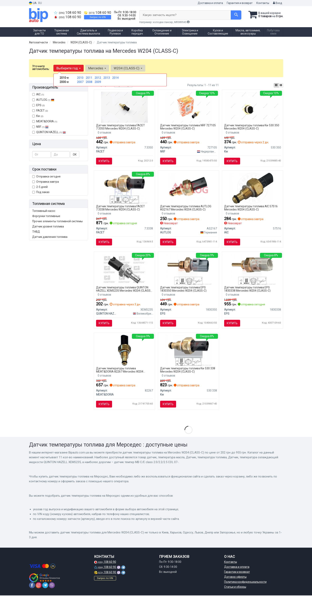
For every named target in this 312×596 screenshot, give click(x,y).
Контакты (262, 3)
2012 (98, 77)
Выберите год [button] (68, 68)
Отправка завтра (45, 181)
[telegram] (45, 586)
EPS (38, 105)
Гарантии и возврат (237, 572)
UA (33, 3)
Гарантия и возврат (240, 3)
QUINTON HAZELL (49, 132)
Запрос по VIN (97, 17)
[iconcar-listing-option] (280, 85)
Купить (104, 161)
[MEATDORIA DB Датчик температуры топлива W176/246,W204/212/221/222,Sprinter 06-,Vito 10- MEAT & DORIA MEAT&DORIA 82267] (124, 350)
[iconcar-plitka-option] (276, 85)
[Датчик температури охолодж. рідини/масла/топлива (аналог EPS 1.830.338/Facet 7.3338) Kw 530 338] (188, 350)
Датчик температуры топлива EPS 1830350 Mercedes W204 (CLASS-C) (183, 289)
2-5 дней (40, 186)
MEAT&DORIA (44, 121)
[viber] (52, 586)
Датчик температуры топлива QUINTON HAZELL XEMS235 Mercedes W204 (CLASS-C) (123, 289)
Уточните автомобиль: (41, 67)
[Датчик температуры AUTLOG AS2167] (188, 188)
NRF (40, 126)
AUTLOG (43, 99)
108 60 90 (67, 13)
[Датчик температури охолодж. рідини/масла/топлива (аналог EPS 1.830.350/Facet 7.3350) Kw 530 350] (252, 107)
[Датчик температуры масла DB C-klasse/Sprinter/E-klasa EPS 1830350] (188, 269)
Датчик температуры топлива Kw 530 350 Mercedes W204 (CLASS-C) (251, 127)
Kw (37, 116)
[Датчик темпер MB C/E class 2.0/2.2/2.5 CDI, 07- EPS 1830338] (252, 269)
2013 (106, 77)
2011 (89, 77)
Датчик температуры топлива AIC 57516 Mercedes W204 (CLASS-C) (251, 208)
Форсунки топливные (46, 216)
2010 (80, 77)
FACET (40, 110)
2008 (89, 82)
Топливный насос (43, 210)
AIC (38, 94)
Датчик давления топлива (49, 236)
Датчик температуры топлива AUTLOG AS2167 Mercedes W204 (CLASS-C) (185, 208)
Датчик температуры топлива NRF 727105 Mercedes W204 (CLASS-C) (188, 127)
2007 (80, 82)
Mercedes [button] (97, 68)
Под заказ (40, 192)
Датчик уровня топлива (48, 226)
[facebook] (32, 586)
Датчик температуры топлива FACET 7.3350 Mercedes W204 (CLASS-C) (120, 127)
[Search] (236, 15)
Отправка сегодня (46, 176)
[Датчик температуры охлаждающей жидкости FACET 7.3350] (124, 107)
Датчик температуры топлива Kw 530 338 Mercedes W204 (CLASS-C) (187, 370)
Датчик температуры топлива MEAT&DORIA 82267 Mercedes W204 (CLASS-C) (119, 370)
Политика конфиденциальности (245, 582)
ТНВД (36, 231)
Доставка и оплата (210, 3)
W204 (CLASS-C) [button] (128, 68)
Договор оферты (235, 577)
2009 (98, 82)
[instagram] (39, 586)
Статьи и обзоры (235, 587)
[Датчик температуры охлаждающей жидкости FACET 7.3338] (124, 188)
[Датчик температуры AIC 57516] (252, 188)
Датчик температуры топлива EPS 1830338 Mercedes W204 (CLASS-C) (247, 289)
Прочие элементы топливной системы (57, 221)
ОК (75, 154)
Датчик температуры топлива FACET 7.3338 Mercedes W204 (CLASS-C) (120, 208)
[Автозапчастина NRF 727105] (188, 107)
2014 (115, 77)
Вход (277, 3)
